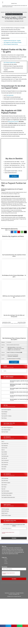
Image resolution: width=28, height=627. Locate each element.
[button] (2, 2)
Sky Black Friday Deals (6, 495)
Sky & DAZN (4, 454)
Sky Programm (5, 464)
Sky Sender (4, 466)
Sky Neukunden (10, 95)
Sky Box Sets (4, 447)
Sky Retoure (4, 413)
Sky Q (3, 441)
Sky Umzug (4, 418)
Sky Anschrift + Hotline (6, 416)
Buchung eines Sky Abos (13, 121)
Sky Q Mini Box (5, 462)
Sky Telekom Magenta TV (7, 427)
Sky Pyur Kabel (5, 431)
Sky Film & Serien (5, 491)
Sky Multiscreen (5, 456)
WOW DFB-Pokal (5, 511)
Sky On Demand (5, 460)
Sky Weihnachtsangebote (7, 493)
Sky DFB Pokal (5, 480)
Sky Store (4, 468)
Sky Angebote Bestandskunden (8, 497)
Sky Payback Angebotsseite (10, 62)
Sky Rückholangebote (6, 409)
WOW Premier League (6, 515)
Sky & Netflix (4, 452)
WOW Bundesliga (5, 509)
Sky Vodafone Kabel (6, 429)
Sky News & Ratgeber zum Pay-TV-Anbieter (14, 14)
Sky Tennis (4, 486)
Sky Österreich (5, 445)
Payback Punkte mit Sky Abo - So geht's (12, 40)
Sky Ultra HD (4, 458)
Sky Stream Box (5, 443)
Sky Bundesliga (5, 478)
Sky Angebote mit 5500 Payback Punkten (12, 42)
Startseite (2, 12)
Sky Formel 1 (4, 484)
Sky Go (3, 449)
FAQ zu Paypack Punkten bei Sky (11, 44)
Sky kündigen (4, 411)
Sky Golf (3, 489)
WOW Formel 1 (5, 513)
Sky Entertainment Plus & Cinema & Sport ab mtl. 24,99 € (14, 338)
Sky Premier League (6, 482)
